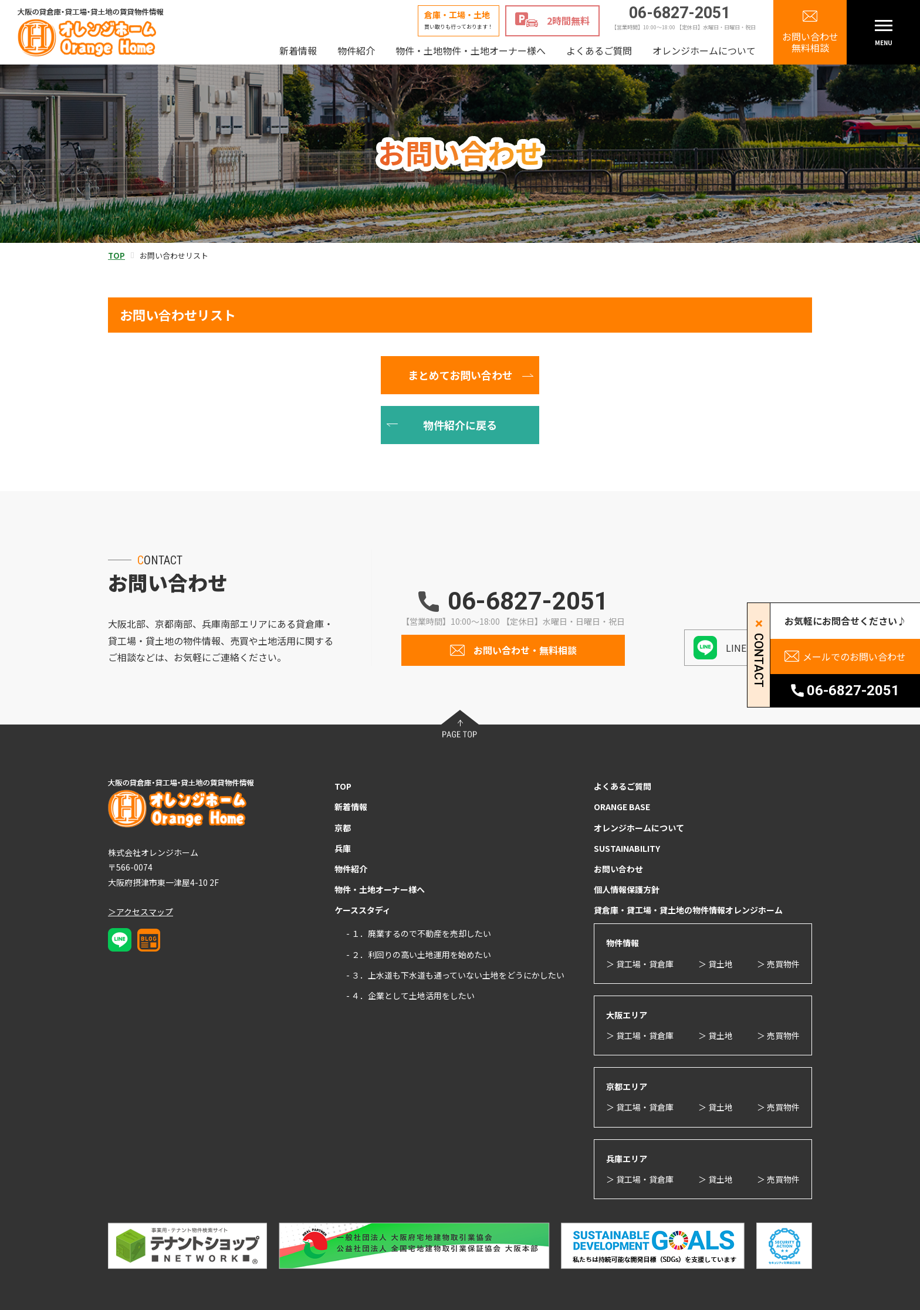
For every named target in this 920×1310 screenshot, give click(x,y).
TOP (342, 786)
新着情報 (298, 50)
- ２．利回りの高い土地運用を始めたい (418, 954)
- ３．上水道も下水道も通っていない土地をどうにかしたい (455, 975)
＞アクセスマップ (140, 912)
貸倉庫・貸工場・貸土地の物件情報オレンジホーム (688, 910)
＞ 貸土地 (715, 964)
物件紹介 (356, 50)
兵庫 (342, 848)
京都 (342, 828)
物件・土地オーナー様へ (379, 889)
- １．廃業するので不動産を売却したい (418, 933)
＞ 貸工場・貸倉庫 (640, 964)
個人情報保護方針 (626, 889)
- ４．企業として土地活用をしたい (410, 995)
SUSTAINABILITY (627, 848)
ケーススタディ (362, 910)
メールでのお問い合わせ (854, 656)
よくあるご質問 (599, 50)
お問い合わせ (618, 869)
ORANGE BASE (622, 807)
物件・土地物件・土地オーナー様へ (470, 50)
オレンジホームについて (704, 50)
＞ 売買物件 (778, 964)
